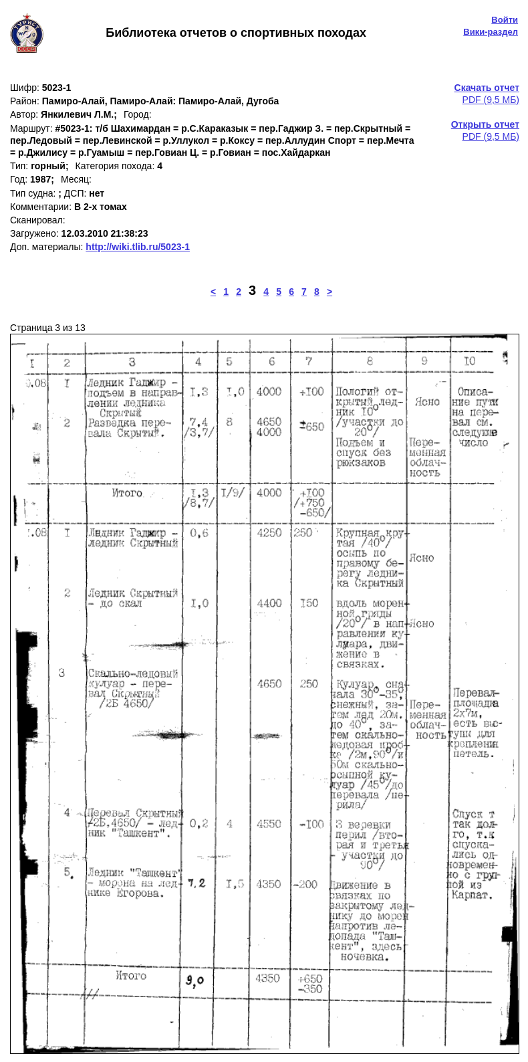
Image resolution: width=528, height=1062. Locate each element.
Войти (504, 20)
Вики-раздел (490, 32)
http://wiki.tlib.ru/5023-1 (138, 246)
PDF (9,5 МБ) (486, 93)
